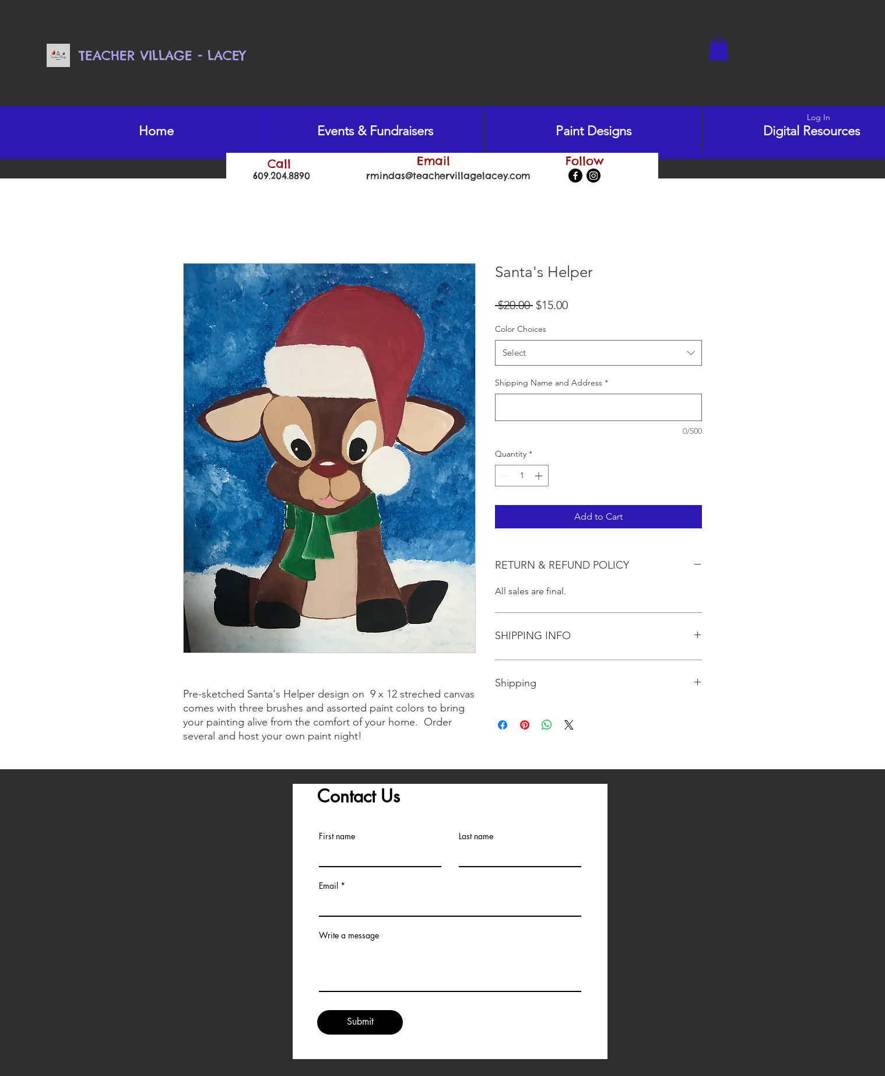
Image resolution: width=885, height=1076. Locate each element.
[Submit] (360, 1022)
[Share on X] (569, 725)
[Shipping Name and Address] (598, 407)
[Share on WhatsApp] (547, 725)
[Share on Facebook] (503, 725)
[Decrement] (504, 475)
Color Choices (520, 329)
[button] (718, 48)
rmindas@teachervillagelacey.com (448, 175)
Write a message (349, 935)
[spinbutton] (521, 475)
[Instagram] (593, 176)
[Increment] (539, 475)
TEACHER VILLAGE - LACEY (162, 55)
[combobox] (598, 353)
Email (328, 886)
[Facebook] (575, 176)
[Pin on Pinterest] (525, 725)
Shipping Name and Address (551, 382)
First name (337, 836)
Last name (476, 836)
